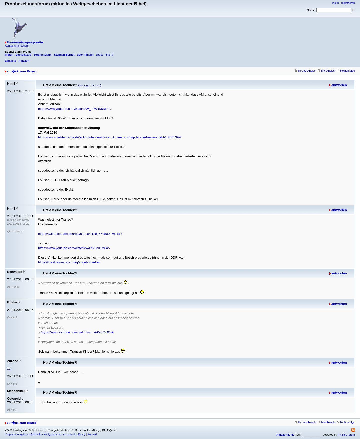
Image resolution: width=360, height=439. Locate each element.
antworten (339, 85)
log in (335, 2)
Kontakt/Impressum (17, 45)
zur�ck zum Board (21, 71)
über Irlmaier (85, 54)
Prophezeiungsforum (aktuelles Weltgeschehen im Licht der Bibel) (45, 434)
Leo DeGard (23, 54)
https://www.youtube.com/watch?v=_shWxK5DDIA (74, 109)
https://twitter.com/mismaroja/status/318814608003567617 (80, 234)
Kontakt (92, 434)
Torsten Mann (43, 54)
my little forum (346, 434)
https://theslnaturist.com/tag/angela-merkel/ (69, 262)
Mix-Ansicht (327, 70)
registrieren (348, 2)
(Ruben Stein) (104, 54)
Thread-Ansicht (305, 70)
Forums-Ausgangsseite (25, 42)
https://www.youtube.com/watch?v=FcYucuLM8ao (74, 248)
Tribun (9, 54)
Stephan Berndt (64, 54)
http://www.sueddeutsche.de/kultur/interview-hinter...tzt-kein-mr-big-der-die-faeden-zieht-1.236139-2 (110, 137)
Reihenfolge (346, 70)
